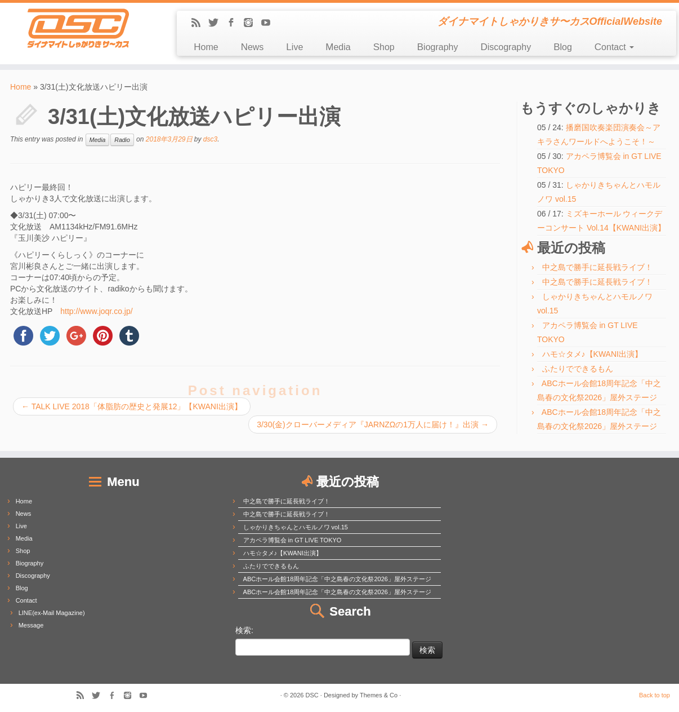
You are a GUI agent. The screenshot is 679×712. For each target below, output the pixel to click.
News (252, 47)
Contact (614, 47)
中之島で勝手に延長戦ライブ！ (597, 267)
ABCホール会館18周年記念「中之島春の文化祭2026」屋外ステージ (337, 579)
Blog (562, 47)
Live (294, 47)
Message (31, 625)
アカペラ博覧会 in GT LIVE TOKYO (292, 540)
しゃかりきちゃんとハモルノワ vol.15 (295, 527)
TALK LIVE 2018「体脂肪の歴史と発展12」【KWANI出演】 (131, 406)
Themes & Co (378, 695)
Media (337, 47)
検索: (244, 630)
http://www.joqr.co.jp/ (96, 311)
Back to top (654, 695)
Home (206, 47)
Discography (505, 47)
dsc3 (210, 139)
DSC (312, 695)
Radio (121, 139)
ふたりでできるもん (577, 368)
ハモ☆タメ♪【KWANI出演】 (592, 354)
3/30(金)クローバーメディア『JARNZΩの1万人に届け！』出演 (373, 424)
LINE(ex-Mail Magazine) (52, 612)
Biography (437, 47)
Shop (384, 47)
